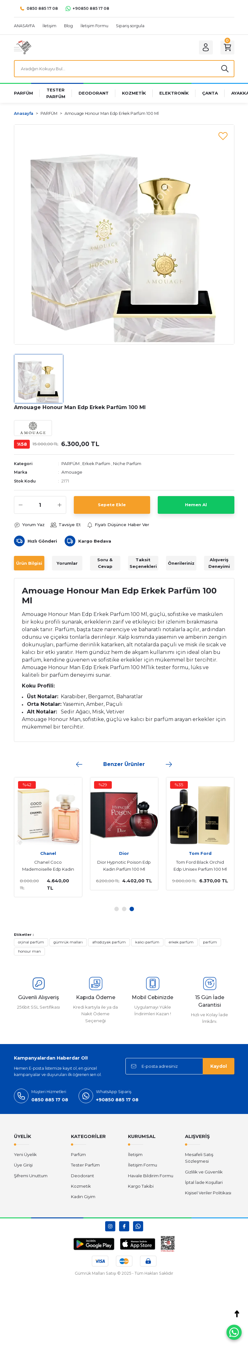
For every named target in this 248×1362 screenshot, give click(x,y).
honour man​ (29, 951)
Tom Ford (200, 853)
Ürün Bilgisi (29, 563)
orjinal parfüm (31, 942)
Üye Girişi (23, 1164)
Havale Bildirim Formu (150, 1175)
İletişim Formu (142, 1164)
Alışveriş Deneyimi (219, 563)
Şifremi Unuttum (31, 1175)
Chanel (48, 853)
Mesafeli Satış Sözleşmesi (199, 1158)
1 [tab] (116, 909)
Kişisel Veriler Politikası (208, 1192)
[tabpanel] (48, 837)
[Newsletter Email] (179, 1066)
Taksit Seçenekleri (143, 563)
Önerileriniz (181, 563)
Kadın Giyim (83, 1196)
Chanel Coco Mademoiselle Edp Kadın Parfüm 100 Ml (48, 866)
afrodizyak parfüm (109, 942)
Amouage (71, 472)
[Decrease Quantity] (20, 504)
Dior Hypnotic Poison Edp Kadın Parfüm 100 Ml (124, 866)
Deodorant (82, 1175)
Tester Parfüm (85, 1164)
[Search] (124, 68)
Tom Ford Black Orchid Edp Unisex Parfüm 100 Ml (200, 866)
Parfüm (78, 1154)
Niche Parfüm (127, 463)
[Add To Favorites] (223, 135)
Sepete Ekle (112, 504)
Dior (124, 853)
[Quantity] (40, 504)
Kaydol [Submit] (218, 1066)
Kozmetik (81, 1186)
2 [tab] (124, 909)
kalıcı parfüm (147, 942)
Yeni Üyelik (25, 1154)
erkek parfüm (181, 942)
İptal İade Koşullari (204, 1182)
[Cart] (227, 47)
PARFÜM (70, 463)
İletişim (135, 1154)
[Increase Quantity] (59, 504)
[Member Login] (206, 47)
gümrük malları (68, 942)
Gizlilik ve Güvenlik (204, 1171)
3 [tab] (132, 909)
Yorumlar (67, 563)
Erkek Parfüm (96, 463)
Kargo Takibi (141, 1186)
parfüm (210, 942)
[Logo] (22, 47)
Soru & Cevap (105, 563)
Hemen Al (196, 504)
